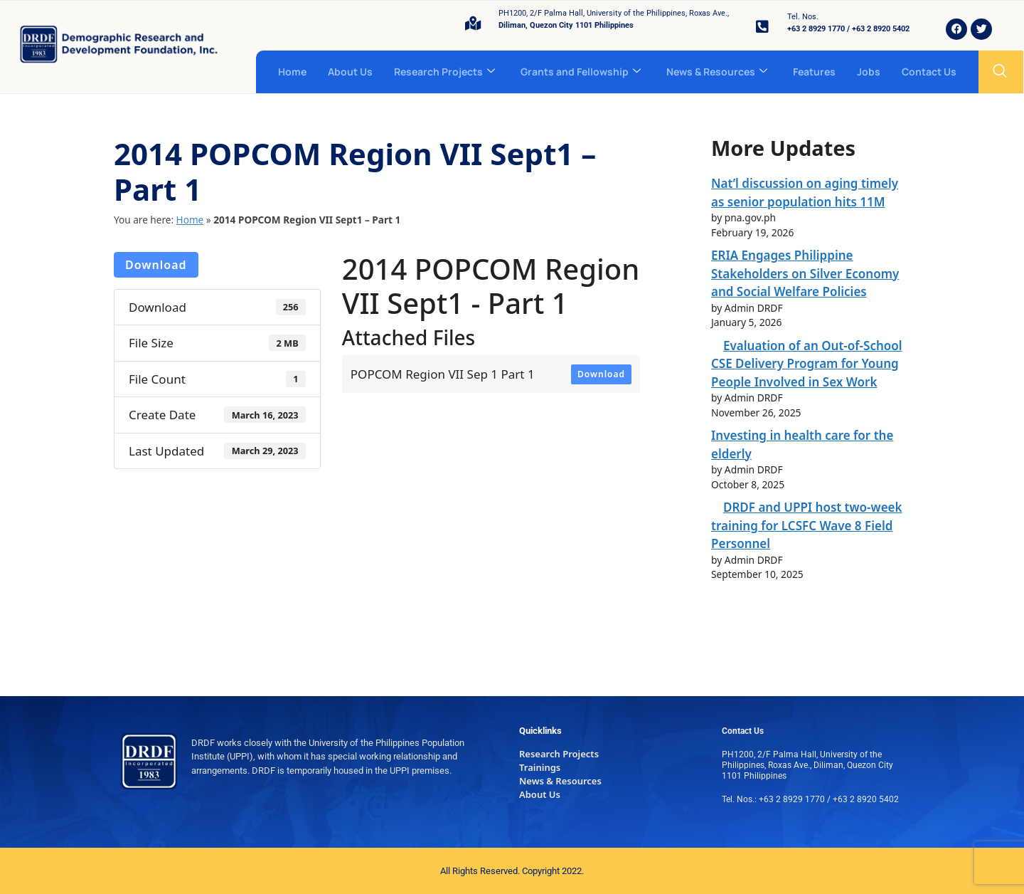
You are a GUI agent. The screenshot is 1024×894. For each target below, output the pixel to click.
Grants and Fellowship (581, 71)
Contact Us (929, 71)
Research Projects (444, 71)
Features (814, 71)
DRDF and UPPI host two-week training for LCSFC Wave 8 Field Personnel (806, 525)
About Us (350, 71)
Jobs (868, 71)
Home (292, 71)
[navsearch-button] (1000, 72)
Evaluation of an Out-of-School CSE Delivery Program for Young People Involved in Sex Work (806, 363)
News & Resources (716, 71)
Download (156, 265)
